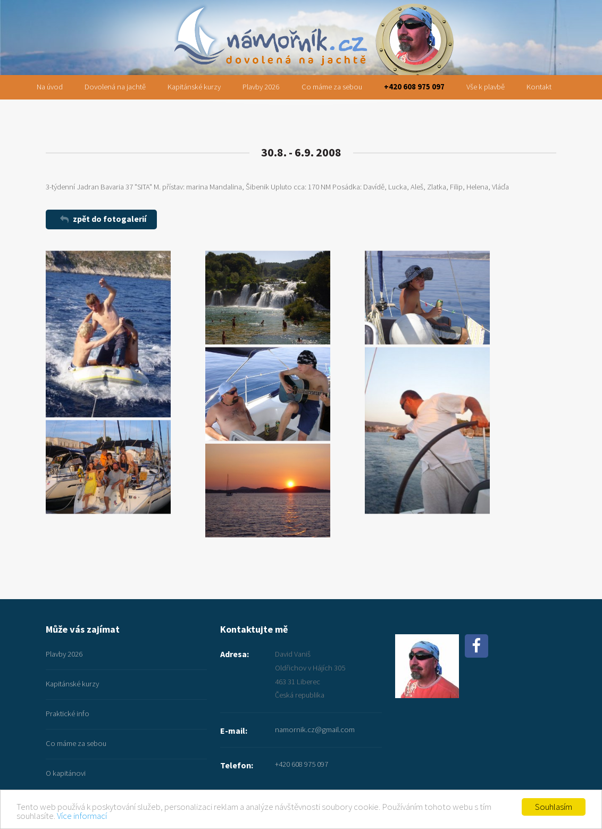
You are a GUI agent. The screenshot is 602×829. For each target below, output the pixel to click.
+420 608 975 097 (414, 87)
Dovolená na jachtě (115, 87)
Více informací (82, 816)
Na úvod (50, 87)
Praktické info (67, 713)
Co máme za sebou (332, 87)
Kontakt (538, 87)
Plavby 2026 (261, 87)
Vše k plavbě (485, 87)
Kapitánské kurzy (194, 87)
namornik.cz (301, 14)
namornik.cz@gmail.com (315, 729)
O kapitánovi (66, 773)
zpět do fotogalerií (109, 218)
